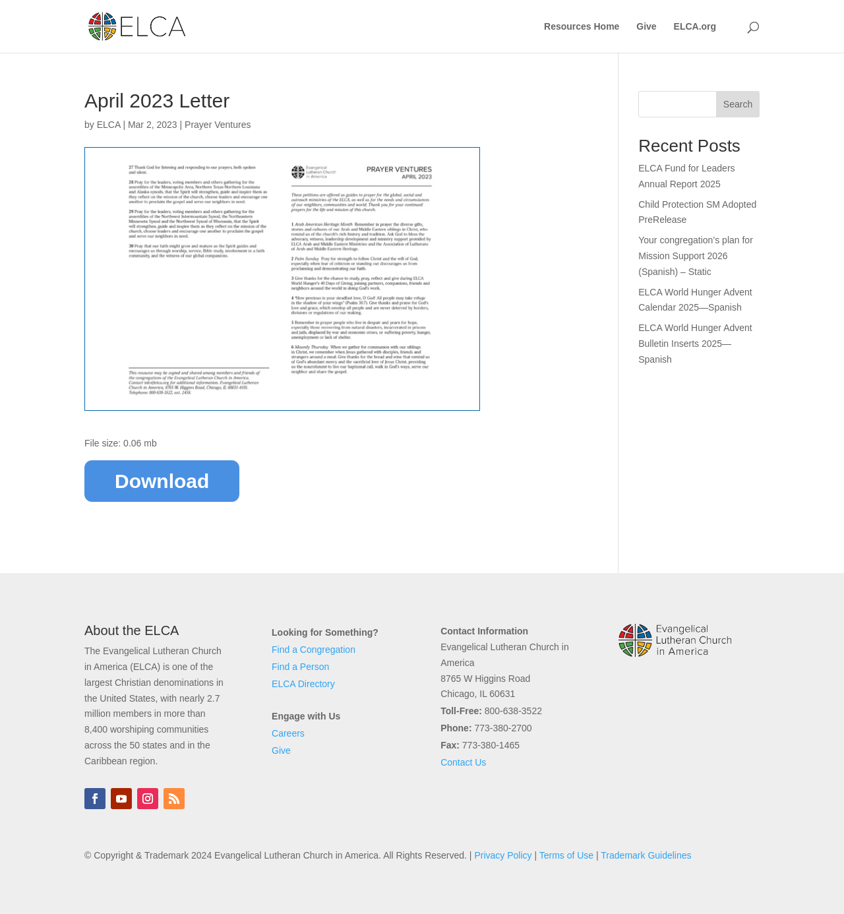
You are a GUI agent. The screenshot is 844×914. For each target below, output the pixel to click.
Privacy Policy (502, 855)
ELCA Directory (303, 684)
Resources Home (581, 27)
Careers (288, 733)
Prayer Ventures (218, 124)
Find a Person (300, 666)
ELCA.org (695, 27)
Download (162, 481)
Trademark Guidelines (646, 855)
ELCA (109, 124)
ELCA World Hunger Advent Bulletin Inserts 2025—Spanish (695, 343)
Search (737, 104)
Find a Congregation (313, 649)
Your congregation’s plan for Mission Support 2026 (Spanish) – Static (695, 256)
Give (646, 27)
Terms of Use (566, 855)
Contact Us (463, 762)
